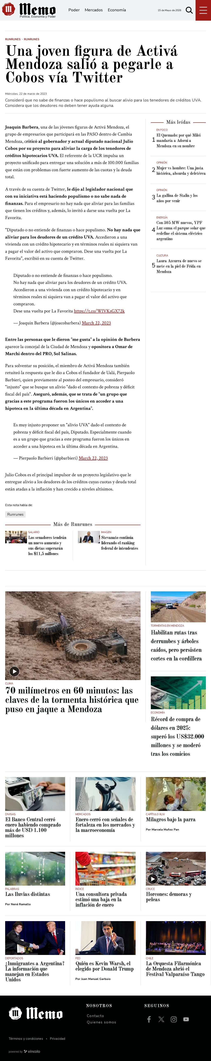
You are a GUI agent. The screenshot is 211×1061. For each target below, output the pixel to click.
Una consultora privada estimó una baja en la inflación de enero (101, 900)
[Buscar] (189, 10)
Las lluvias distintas (27, 894)
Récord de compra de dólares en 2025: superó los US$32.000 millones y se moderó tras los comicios (177, 737)
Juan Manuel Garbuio (96, 979)
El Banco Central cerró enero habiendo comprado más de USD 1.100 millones (33, 828)
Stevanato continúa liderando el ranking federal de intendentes (119, 543)
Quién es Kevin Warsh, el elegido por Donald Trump (104, 966)
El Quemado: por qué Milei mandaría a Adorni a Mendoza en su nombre (178, 141)
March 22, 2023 (96, 323)
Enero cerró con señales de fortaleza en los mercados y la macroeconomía (105, 825)
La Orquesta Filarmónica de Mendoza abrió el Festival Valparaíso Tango (175, 969)
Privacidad (57, 1039)
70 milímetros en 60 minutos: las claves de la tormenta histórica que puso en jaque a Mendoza (71, 700)
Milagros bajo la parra (171, 819)
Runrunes (15, 514)
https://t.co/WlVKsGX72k (99, 311)
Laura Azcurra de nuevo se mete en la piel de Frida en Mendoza (179, 266)
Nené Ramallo (21, 904)
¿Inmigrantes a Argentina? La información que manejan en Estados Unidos (34, 972)
